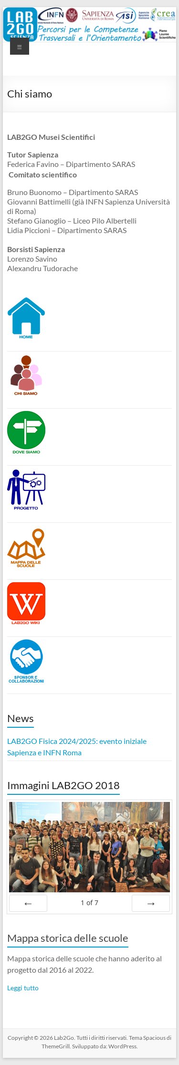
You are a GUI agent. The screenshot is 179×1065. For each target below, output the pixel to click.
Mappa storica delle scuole (67, 937)
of (89, 902)
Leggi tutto (23, 988)
